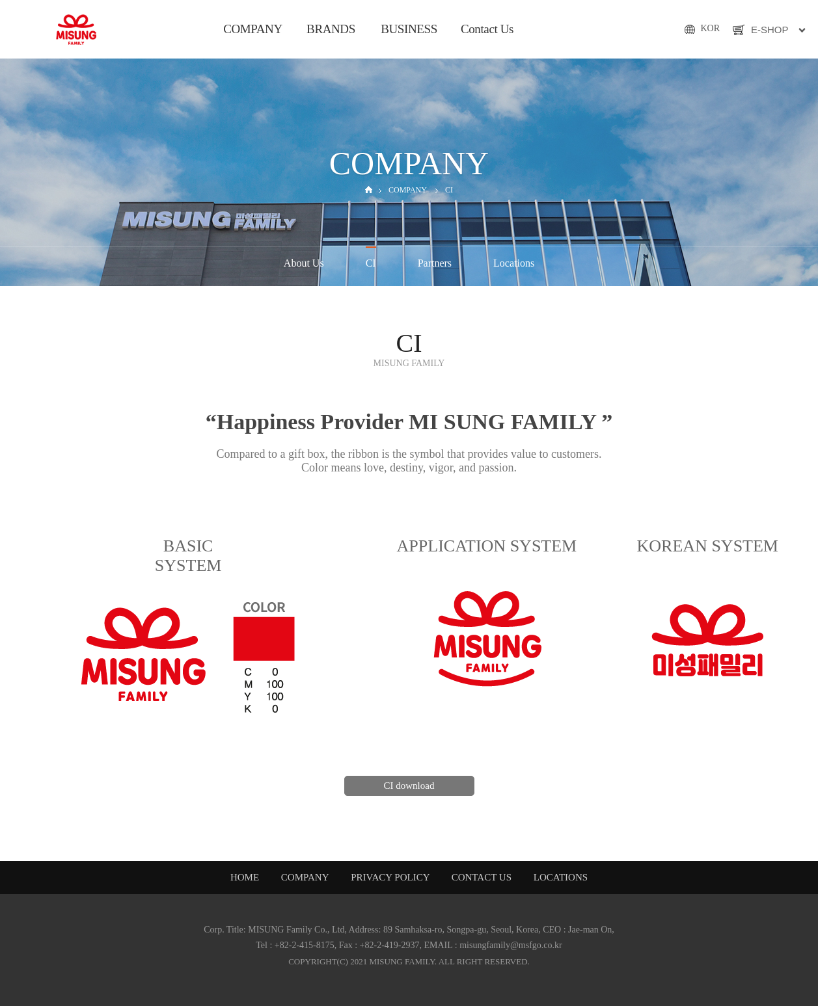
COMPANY (252, 29)
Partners (435, 263)
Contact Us (487, 29)
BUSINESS (409, 29)
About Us (304, 263)
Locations (513, 263)
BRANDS (331, 29)
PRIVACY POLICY (391, 877)
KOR (710, 28)
